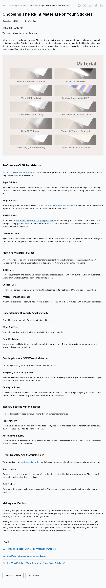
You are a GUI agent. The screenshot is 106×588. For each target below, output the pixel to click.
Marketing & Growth (17, 5)
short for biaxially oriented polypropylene (34, 220)
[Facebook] (79, 5)
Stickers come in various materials (18, 172)
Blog (5, 5)
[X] (85, 5)
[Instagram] (90, 5)
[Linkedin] (101, 5)
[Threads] (96, 5)
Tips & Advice (33, 575)
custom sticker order (30, 462)
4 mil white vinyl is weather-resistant (57, 205)
